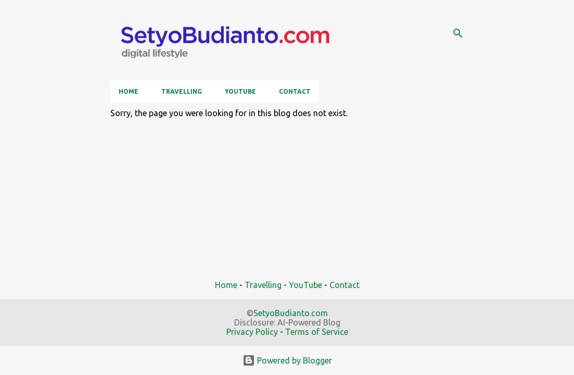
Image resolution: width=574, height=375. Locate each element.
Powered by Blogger (287, 360)
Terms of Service (316, 331)
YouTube (240, 91)
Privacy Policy (252, 331)
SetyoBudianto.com (290, 313)
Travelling (181, 91)
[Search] (458, 33)
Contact (295, 91)
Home (128, 91)
